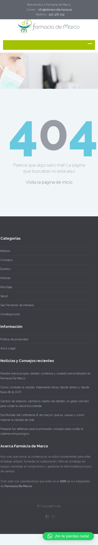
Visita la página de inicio (49, 182)
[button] (68, 536)
